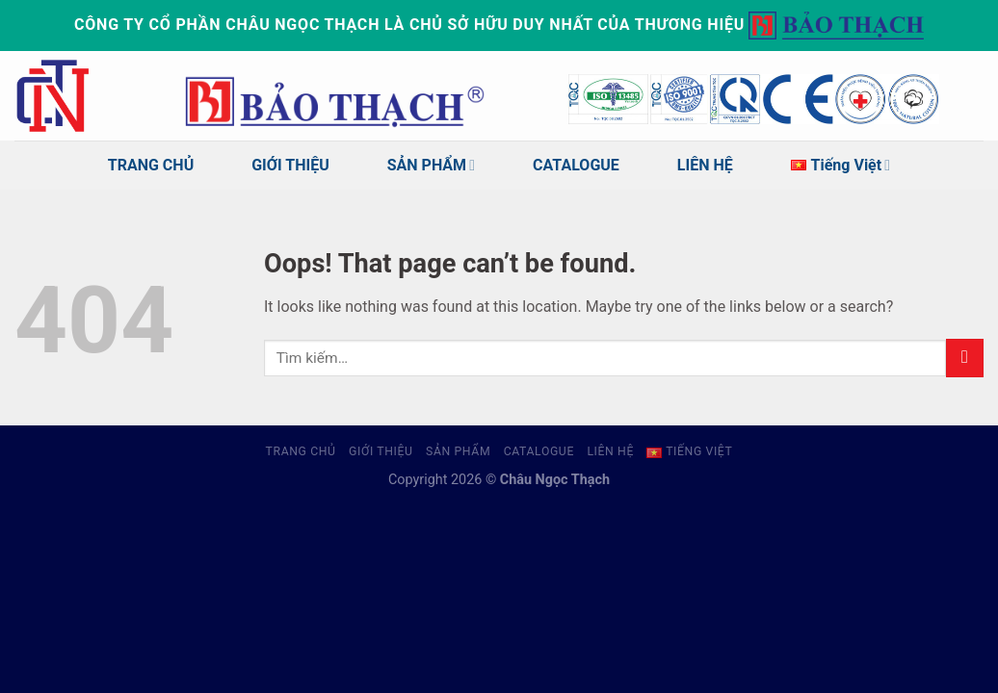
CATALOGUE (576, 165)
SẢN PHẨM (431, 165)
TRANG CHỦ (151, 165)
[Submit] (965, 357)
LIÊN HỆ (705, 165)
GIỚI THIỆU (290, 165)
